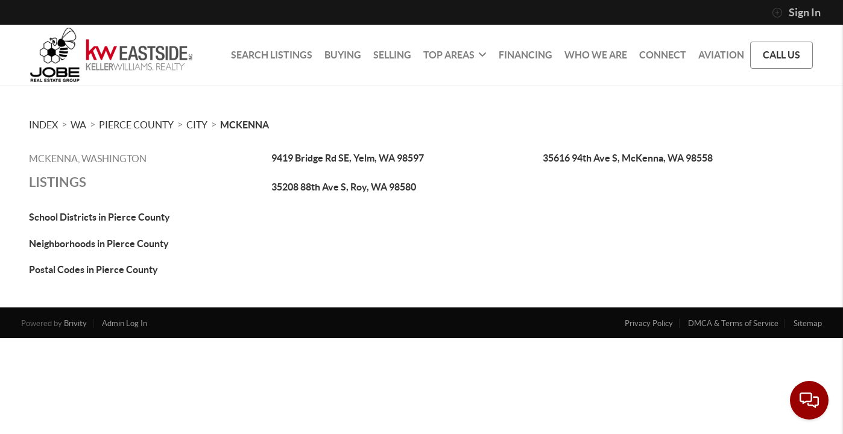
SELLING (392, 54)
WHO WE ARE (595, 54)
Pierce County (136, 124)
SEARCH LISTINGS (271, 54)
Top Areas (455, 54)
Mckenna (244, 124)
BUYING (342, 54)
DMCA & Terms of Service (733, 323)
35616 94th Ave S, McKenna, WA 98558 (628, 158)
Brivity (75, 323)
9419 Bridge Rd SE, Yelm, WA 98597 (347, 158)
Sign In (796, 13)
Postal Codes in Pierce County (93, 269)
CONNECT (662, 54)
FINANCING (525, 54)
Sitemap (808, 323)
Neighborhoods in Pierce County (99, 243)
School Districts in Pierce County (99, 217)
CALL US (781, 54)
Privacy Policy (649, 323)
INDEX (43, 124)
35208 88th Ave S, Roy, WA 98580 (343, 187)
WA (78, 124)
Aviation (721, 54)
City (196, 124)
